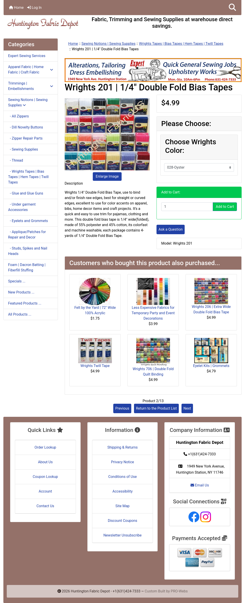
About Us (45, 462)
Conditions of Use (122, 477)
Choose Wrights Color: (190, 146)
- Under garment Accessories (22, 207)
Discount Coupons (122, 520)
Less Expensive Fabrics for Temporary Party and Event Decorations (153, 313)
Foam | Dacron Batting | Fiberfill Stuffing (26, 267)
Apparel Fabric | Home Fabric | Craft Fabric (30, 69)
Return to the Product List (156, 408)
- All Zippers (18, 116)
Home (16, 7)
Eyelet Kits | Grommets (211, 366)
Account (45, 491)
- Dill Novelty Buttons (25, 127)
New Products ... (21, 292)
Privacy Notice (122, 462)
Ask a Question (171, 229)
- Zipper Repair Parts (25, 138)
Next (187, 408)
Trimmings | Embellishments (30, 86)
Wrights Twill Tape (95, 366)
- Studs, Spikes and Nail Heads (27, 251)
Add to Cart (225, 206)
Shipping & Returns (122, 447)
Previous (122, 408)
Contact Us (45, 506)
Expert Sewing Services (26, 56)
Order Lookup (45, 447)
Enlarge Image (107, 176)
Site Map (123, 506)
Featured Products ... (24, 303)
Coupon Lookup (45, 477)
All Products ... (19, 314)
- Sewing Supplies (23, 149)
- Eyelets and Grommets (28, 221)
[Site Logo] (43, 24)
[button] (232, 7)
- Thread (15, 160)
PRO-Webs (179, 591)
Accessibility (122, 491)
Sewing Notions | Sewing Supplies (109, 43)
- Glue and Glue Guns (25, 193)
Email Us (200, 485)
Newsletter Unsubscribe (122, 535)
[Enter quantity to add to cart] (187, 206)
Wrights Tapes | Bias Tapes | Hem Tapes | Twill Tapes (181, 43)
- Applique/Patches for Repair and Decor (27, 234)
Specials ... (16, 281)
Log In (34, 7)
